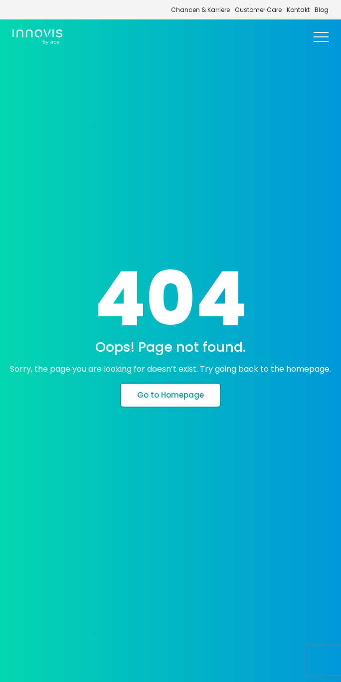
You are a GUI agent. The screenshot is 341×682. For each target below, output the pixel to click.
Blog (322, 9)
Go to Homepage (170, 395)
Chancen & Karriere (200, 9)
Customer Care (258, 9)
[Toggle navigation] (321, 37)
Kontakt (298, 9)
